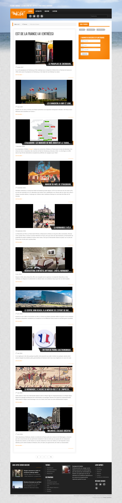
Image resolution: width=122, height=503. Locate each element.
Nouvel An (50, 473)
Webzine (47, 11)
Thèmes (25, 24)
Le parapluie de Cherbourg (60, 63)
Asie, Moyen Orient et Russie (53, 487)
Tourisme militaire (52, 469)
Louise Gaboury (18, 13)
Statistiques (50, 468)
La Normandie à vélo (62, 227)
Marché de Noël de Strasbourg (58, 184)
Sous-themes (84, 24)
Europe (49, 489)
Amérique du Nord (52, 482)
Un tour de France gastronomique (56, 350)
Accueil (30, 11)
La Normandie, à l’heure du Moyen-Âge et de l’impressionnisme (48, 389)
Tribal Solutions (107, 497)
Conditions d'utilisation (103, 477)
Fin (51, 457)
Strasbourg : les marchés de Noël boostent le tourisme (48, 143)
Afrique (49, 480)
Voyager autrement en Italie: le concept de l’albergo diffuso (32, 471)
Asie (48, 485)
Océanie (49, 491)
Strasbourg (100, 29)
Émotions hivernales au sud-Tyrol (32, 482)
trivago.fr (31, 149)
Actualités (39, 11)
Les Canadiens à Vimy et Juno (59, 103)
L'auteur (54, 11)
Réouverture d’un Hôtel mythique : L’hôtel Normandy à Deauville (48, 270)
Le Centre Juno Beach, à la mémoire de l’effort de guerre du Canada (48, 310)
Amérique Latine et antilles (53, 484)
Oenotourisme (50, 471)
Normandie (91, 29)
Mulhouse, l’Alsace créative (59, 430)
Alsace (82, 29)
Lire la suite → (19, 74)
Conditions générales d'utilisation (26, 495)
